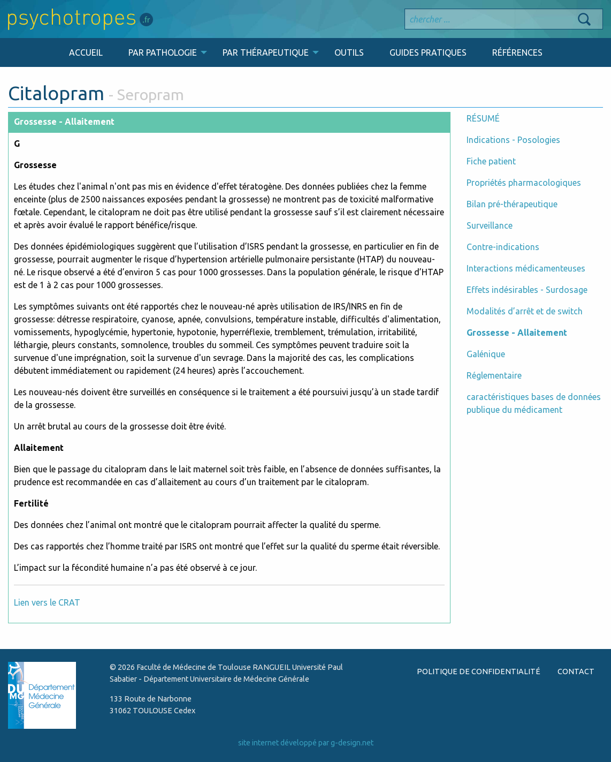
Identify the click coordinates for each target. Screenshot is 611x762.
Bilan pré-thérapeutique (512, 204)
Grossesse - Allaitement (517, 332)
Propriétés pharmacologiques (524, 182)
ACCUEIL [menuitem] (86, 52)
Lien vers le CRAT (47, 602)
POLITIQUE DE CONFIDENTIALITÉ (478, 671)
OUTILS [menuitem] (349, 52)
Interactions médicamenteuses (526, 268)
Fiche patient (491, 161)
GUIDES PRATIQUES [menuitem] (428, 52)
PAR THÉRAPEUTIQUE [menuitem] (266, 52)
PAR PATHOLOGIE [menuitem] (162, 52)
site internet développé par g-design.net (305, 742)
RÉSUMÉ (483, 118)
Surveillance (490, 225)
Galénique (486, 354)
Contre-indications (503, 247)
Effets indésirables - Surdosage (527, 290)
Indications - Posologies (513, 140)
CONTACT (575, 671)
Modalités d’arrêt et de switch (525, 311)
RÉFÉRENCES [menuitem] (517, 52)
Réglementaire (494, 375)
